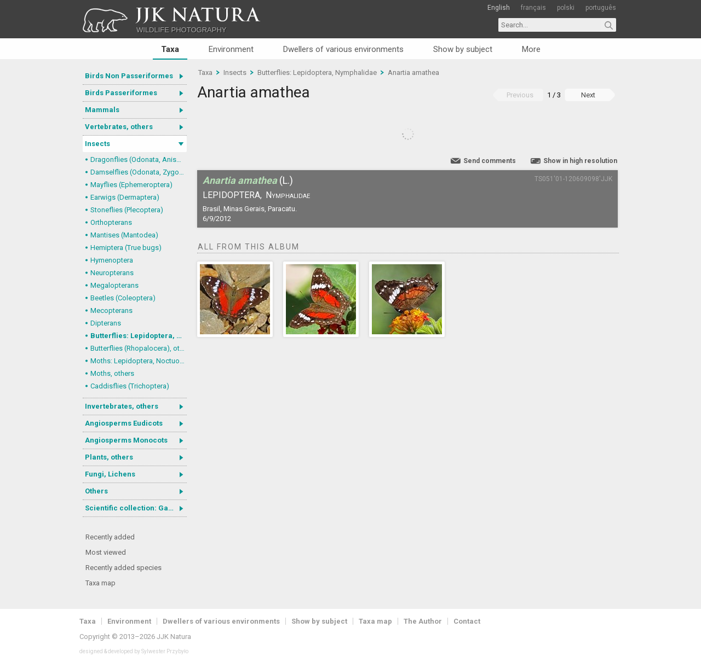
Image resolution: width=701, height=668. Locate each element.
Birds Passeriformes (121, 93)
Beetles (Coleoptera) (123, 298)
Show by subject (462, 49)
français (533, 7)
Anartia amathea (413, 72)
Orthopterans (111, 222)
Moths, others (112, 373)
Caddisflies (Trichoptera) (129, 386)
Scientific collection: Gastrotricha (136, 508)
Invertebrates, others (121, 406)
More (531, 49)
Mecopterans (111, 310)
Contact (466, 621)
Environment (231, 49)
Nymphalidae (288, 195)
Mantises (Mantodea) (124, 235)
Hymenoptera (111, 260)
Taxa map (100, 583)
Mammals (102, 110)
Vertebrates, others (119, 127)
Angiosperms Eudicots (124, 423)
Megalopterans (114, 285)
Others (96, 491)
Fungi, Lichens (110, 474)
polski (565, 7)
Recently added (110, 537)
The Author (423, 621)
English (498, 7)
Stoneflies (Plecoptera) (126, 210)
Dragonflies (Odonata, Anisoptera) (138, 159)
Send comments (489, 161)
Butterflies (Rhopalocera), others (138, 348)
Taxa (170, 49)
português (600, 7)
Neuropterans (112, 273)
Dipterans (105, 323)
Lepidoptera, (232, 195)
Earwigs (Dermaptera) (124, 197)
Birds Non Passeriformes (129, 76)
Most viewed (105, 552)
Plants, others (109, 457)
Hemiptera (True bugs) (126, 247)
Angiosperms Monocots (126, 440)
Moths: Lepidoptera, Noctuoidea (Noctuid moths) (138, 361)
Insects (97, 144)
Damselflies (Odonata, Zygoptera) (138, 172)
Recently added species (123, 568)
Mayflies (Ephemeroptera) (131, 185)
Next (588, 95)
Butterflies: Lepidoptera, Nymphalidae (138, 336)
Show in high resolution (580, 161)
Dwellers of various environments (343, 49)
